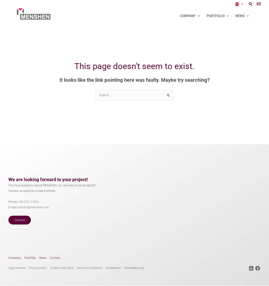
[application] (241, 4)
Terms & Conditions (89, 268)
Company (190, 16)
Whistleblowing (134, 268)
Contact (20, 220)
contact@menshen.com (33, 207)
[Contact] (259, 4)
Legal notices (16, 268)
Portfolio (218, 16)
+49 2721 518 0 (28, 202)
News (242, 16)
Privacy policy (38, 268)
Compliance (113, 268)
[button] (251, 4)
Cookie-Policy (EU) (62, 268)
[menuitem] (239, 4)
